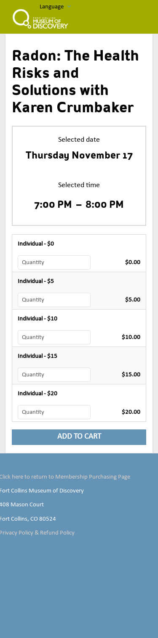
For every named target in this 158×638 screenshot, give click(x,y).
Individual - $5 (36, 281)
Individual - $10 (37, 318)
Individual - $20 (37, 393)
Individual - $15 (37, 356)
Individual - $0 (36, 244)
